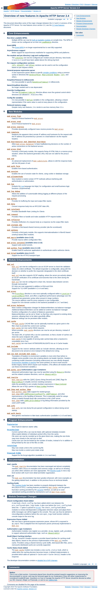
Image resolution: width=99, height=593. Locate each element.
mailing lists (53, 580)
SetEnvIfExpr (35, 75)
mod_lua (10, 184)
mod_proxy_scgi (14, 122)
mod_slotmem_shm (14, 225)
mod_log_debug (13, 191)
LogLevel (19, 58)
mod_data (11, 204)
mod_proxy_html (14, 149)
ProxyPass (19, 294)
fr (68, 19)
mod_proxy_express (15, 127)
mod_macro (11, 238)
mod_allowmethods (15, 177)
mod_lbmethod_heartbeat (35, 142)
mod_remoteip (13, 132)
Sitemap (94, 4)
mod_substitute (40, 161)
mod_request (12, 214)
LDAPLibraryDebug (32, 401)
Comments (80, 35)
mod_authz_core (14, 370)
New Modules (81, 18)
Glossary (87, 4)
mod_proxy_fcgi (14, 116)
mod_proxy (38, 118)
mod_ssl (10, 264)
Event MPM (19, 47)
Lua (22, 186)
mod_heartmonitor (15, 142)
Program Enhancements (84, 23)
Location (65, 294)
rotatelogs (12, 446)
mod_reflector (13, 220)
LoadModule (46, 42)
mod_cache (11, 321)
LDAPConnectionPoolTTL (34, 394)
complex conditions (50, 73)
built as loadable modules (41, 40)
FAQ (81, 4)
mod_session (12, 171)
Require (60, 372)
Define (30, 100)
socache (40, 490)
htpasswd (11, 453)
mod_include (12, 346)
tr (71, 19)
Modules (68, 4)
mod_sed (10, 159)
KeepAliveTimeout (40, 82)
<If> (14, 65)
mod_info (11, 406)
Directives (75, 4)
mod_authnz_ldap (23, 390)
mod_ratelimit (13, 209)
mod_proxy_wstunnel (16, 243)
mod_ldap (11, 390)
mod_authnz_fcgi (14, 248)
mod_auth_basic (14, 413)
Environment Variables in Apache (24, 362)
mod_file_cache (58, 492)
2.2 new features (58, 25)
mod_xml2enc (12, 230)
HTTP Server (15, 11)
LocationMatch (18, 296)
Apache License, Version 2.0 (26, 589)
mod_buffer (12, 199)
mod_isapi (31, 354)
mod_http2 (11, 253)
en (64, 19)
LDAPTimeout (51, 394)
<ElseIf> (21, 65)
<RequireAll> (51, 374)
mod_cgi (10, 354)
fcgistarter (12, 424)
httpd (38, 508)
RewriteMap (42, 387)
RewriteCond (47, 75)
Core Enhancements (83, 16)
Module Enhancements (84, 21)
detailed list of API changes (47, 560)
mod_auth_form (13, 166)
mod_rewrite (12, 377)
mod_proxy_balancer (25, 144)
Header (57, 75)
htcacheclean (13, 430)
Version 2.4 (37, 11)
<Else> (32, 65)
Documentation (26, 11)
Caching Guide (20, 485)
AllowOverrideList (27, 92)
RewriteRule (17, 382)
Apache (6, 11)
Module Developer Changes (85, 29)
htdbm (18, 453)
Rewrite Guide (55, 471)
